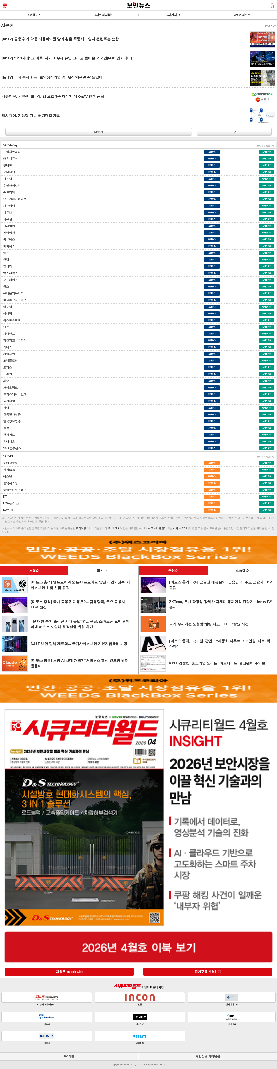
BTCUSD (113, 528)
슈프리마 (8, 192)
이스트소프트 (11, 320)
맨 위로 (234, 132)
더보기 (98, 132)
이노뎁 (6, 306)
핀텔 (5, 407)
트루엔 (6, 374)
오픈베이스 (9, 279)
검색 (272, 5)
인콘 (5, 327)
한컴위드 (8, 434)
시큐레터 (8, 205)
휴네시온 (8, 441)
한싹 (5, 428)
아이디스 (8, 246)
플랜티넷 (8, 401)
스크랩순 (242, 570)
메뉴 (5, 5)
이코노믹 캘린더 (157, 528)
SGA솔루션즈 (11, 448)
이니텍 (6, 313)
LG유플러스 (10, 503)
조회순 (34, 570)
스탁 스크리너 (180, 528)
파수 (5, 380)
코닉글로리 (9, 360)
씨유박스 (8, 239)
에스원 (6, 476)
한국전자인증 (11, 414)
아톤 (5, 252)
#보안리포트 (242, 15)
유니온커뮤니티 (12, 293)
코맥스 (6, 367)
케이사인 (8, 353)
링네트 (6, 165)
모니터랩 (8, 172)
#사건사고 (173, 15)
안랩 (5, 259)
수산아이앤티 (11, 185)
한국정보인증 (11, 421)
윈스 (5, 286)
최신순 (102, 570)
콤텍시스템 (9, 483)
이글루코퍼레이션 (14, 300)
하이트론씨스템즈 (14, 489)
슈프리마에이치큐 (14, 199)
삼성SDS (8, 469)
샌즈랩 (6, 178)
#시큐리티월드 (103, 15)
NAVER (7, 510)
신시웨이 (8, 226)
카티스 (6, 347)
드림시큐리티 (11, 151)
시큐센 (6, 219)
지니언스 (8, 333)
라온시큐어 (9, 158)
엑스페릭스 (9, 273)
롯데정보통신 (11, 463)
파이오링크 (9, 387)
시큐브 (6, 212)
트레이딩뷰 (82, 528)
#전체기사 (34, 15)
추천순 (173, 570)
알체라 (6, 266)
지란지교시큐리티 (14, 340)
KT (4, 496)
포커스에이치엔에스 (15, 394)
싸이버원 (8, 232)
